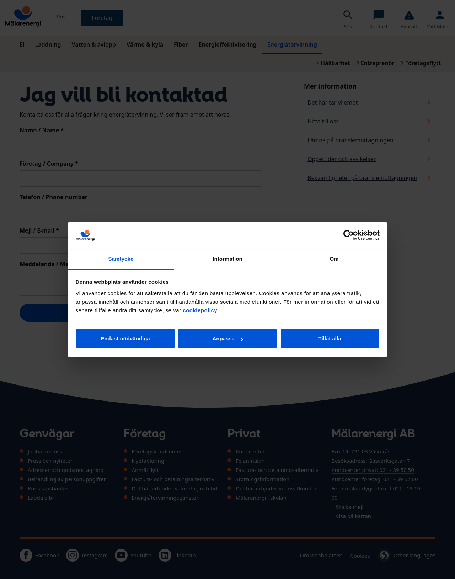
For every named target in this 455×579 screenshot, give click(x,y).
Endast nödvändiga (125, 338)
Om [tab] (334, 259)
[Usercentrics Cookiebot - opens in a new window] (348, 235)
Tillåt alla (329, 338)
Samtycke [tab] (121, 259)
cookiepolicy (200, 310)
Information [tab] (227, 259)
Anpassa (227, 338)
